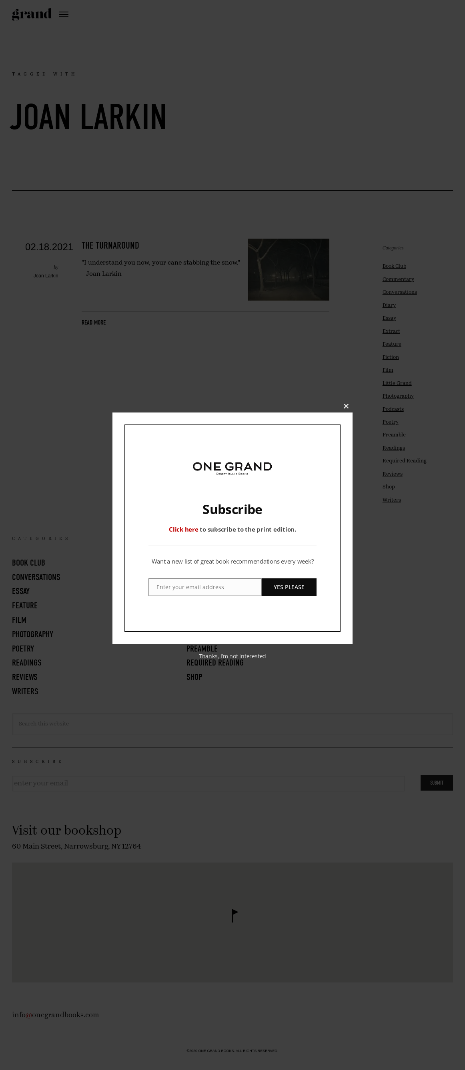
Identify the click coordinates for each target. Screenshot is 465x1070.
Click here (183, 529)
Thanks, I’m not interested (232, 656)
